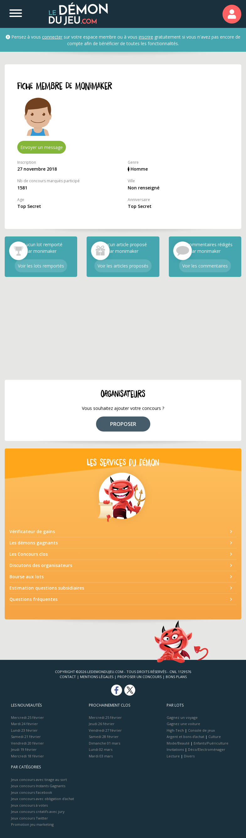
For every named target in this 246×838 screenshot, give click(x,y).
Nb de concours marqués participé (48, 180)
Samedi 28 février (104, 736)
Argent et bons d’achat (185, 736)
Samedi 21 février (26, 736)
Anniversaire (139, 199)
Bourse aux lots (26, 577)
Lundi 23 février (24, 730)
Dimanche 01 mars (104, 743)
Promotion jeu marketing (32, 824)
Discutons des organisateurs (40, 565)
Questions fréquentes (33, 599)
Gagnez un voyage (182, 717)
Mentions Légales (96, 676)
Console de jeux (201, 730)
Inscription (26, 162)
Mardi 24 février (24, 723)
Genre (133, 162)
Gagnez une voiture (183, 723)
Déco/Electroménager (206, 749)
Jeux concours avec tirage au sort (39, 779)
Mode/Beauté (178, 743)
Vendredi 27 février (105, 730)
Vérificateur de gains (32, 531)
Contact (68, 676)
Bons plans (176, 676)
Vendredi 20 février (27, 743)
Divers (189, 756)
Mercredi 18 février (27, 756)
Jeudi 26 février (102, 723)
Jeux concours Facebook (31, 792)
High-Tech (175, 730)
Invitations (175, 749)
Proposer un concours (139, 676)
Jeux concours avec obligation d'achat (42, 798)
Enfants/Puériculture (211, 743)
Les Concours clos (28, 554)
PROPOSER (123, 424)
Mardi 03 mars (101, 756)
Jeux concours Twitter (29, 818)
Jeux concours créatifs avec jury (38, 811)
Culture (214, 736)
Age (20, 199)
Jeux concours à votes (29, 805)
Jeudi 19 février (24, 749)
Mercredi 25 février (27, 717)
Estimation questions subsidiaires (46, 588)
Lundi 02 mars (100, 749)
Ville (131, 180)
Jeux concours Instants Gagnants (38, 785)
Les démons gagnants (33, 543)
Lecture (173, 756)
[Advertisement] (123, 328)
